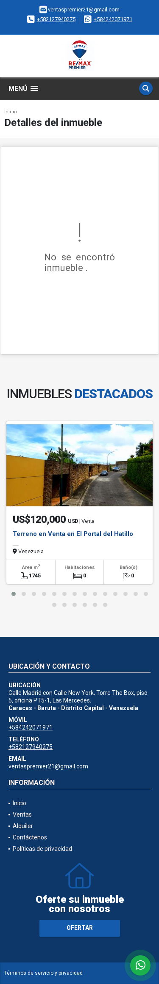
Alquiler (23, 826)
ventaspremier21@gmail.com (48, 766)
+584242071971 (113, 19)
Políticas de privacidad (42, 848)
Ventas (22, 814)
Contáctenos (30, 837)
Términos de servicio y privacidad (43, 973)
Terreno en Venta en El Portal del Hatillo (73, 534)
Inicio (10, 112)
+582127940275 (56, 19)
